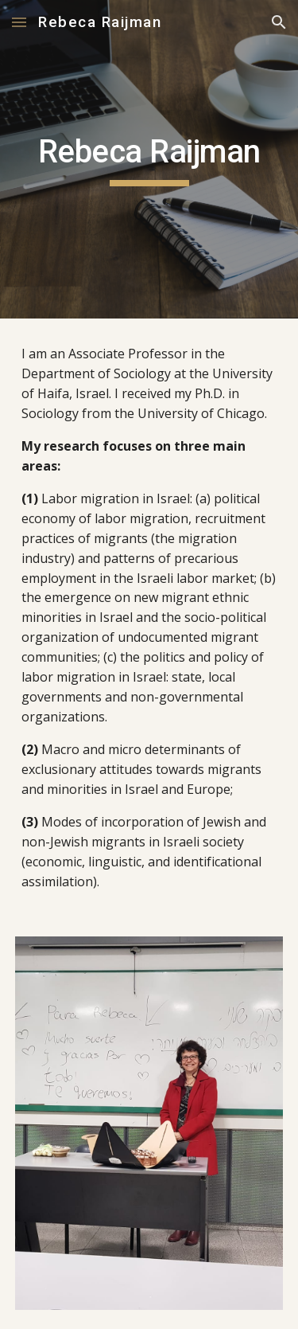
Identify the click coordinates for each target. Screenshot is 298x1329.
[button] (19, 22)
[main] (149, 159)
